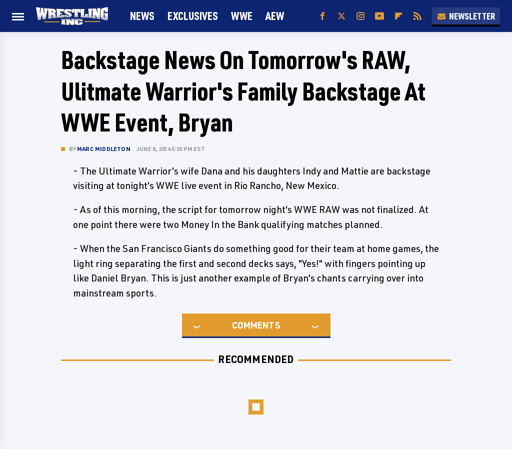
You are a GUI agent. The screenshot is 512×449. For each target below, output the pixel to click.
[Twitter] (341, 16)
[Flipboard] (398, 16)
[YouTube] (379, 16)
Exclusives (193, 15)
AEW (275, 15)
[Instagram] (360, 16)
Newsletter (466, 16)
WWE (241, 15)
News (142, 15)
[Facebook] (322, 16)
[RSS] (417, 16)
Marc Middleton (103, 148)
